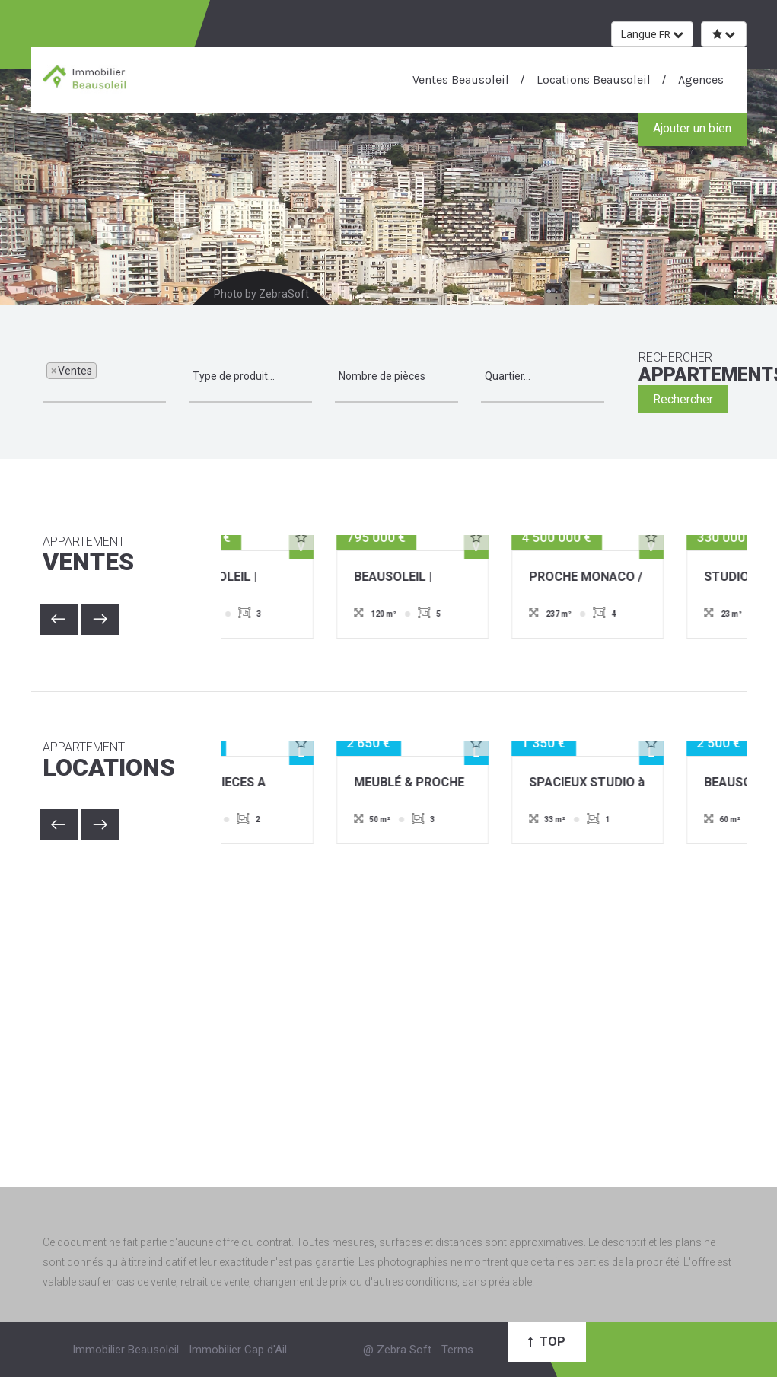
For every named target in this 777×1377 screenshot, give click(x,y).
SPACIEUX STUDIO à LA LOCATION (659, 783)
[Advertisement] (389, 1000)
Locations (121, 761)
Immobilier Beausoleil (125, 1349)
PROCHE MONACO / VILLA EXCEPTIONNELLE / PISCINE (658, 577)
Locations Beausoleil (592, 79)
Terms (457, 1349)
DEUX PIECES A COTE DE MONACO (304, 783)
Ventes (121, 555)
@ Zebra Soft (397, 1349)
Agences (699, 79)
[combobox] (104, 377)
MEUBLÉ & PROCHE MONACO (481, 783)
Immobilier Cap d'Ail (238, 1349)
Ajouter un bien (692, 128)
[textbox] (104, 376)
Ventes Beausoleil (460, 79)
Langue (652, 34)
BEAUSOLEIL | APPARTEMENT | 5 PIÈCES (479, 577)
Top (546, 1341)
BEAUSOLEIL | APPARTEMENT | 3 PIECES (304, 577)
